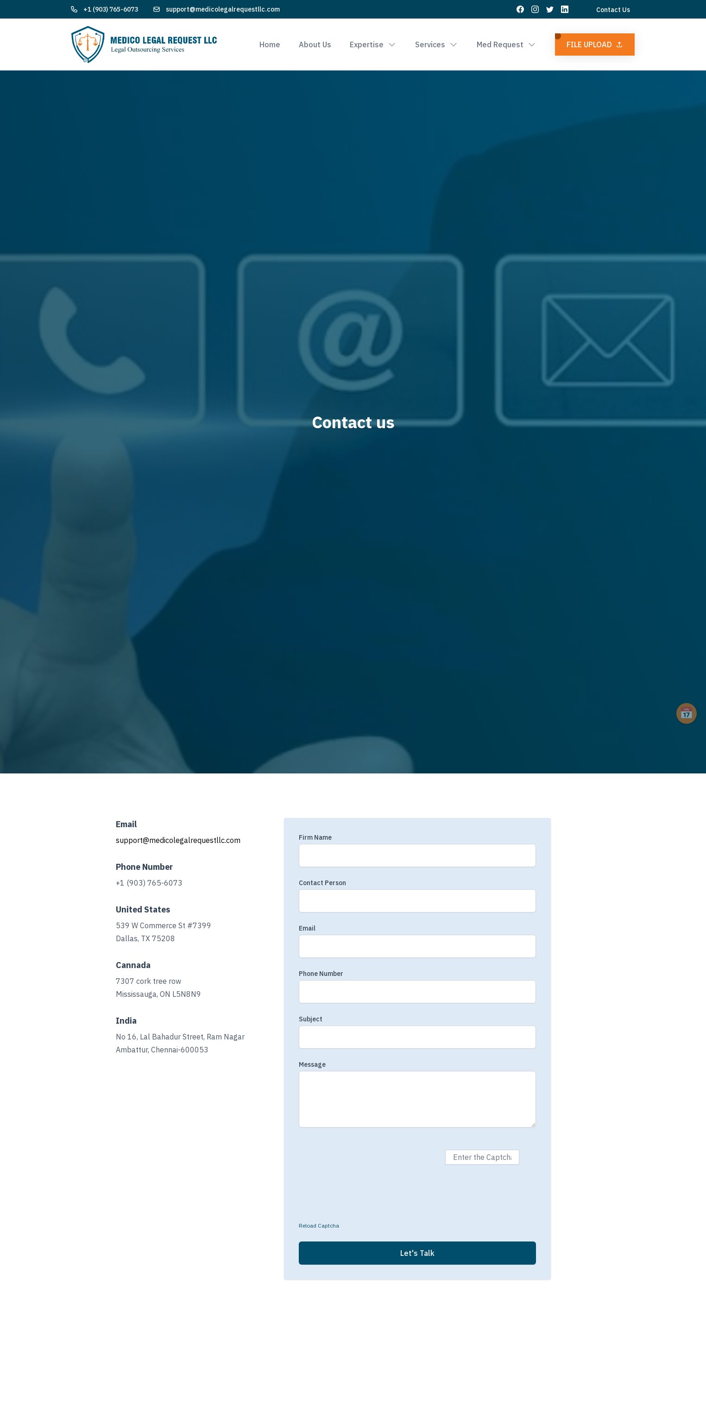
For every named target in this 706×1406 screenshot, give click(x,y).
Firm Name (315, 837)
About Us (315, 44)
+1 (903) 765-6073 (110, 9)
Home (269, 44)
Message (312, 1064)
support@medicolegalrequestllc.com (223, 9)
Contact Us (613, 10)
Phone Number (321, 973)
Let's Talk (417, 1253)
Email (307, 928)
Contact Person (322, 883)
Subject (310, 1019)
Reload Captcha (319, 1225)
